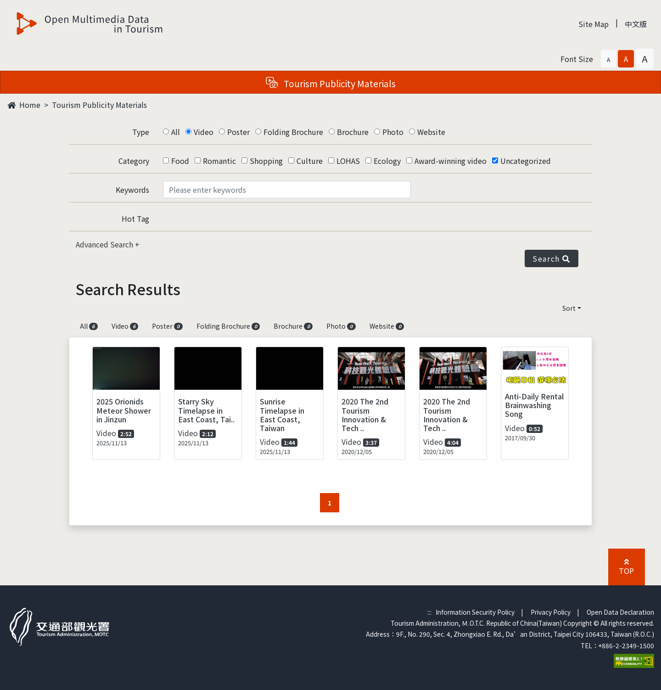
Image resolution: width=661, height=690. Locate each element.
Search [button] (551, 258)
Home (23, 104)
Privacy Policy (551, 612)
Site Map (593, 23)
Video (203, 131)
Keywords (132, 189)
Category (133, 160)
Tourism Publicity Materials (99, 104)
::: (429, 612)
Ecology (387, 160)
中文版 (636, 23)
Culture (310, 160)
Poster (238, 131)
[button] (608, 58)
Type (140, 131)
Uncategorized (525, 160)
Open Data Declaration (620, 612)
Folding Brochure (293, 131)
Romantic (219, 160)
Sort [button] (569, 308)
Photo (392, 131)
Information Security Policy (475, 612)
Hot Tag (135, 218)
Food (180, 160)
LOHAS (348, 160)
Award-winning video (451, 160)
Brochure (353, 131)
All (175, 131)
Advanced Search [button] (105, 244)
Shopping (266, 160)
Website (431, 131)
